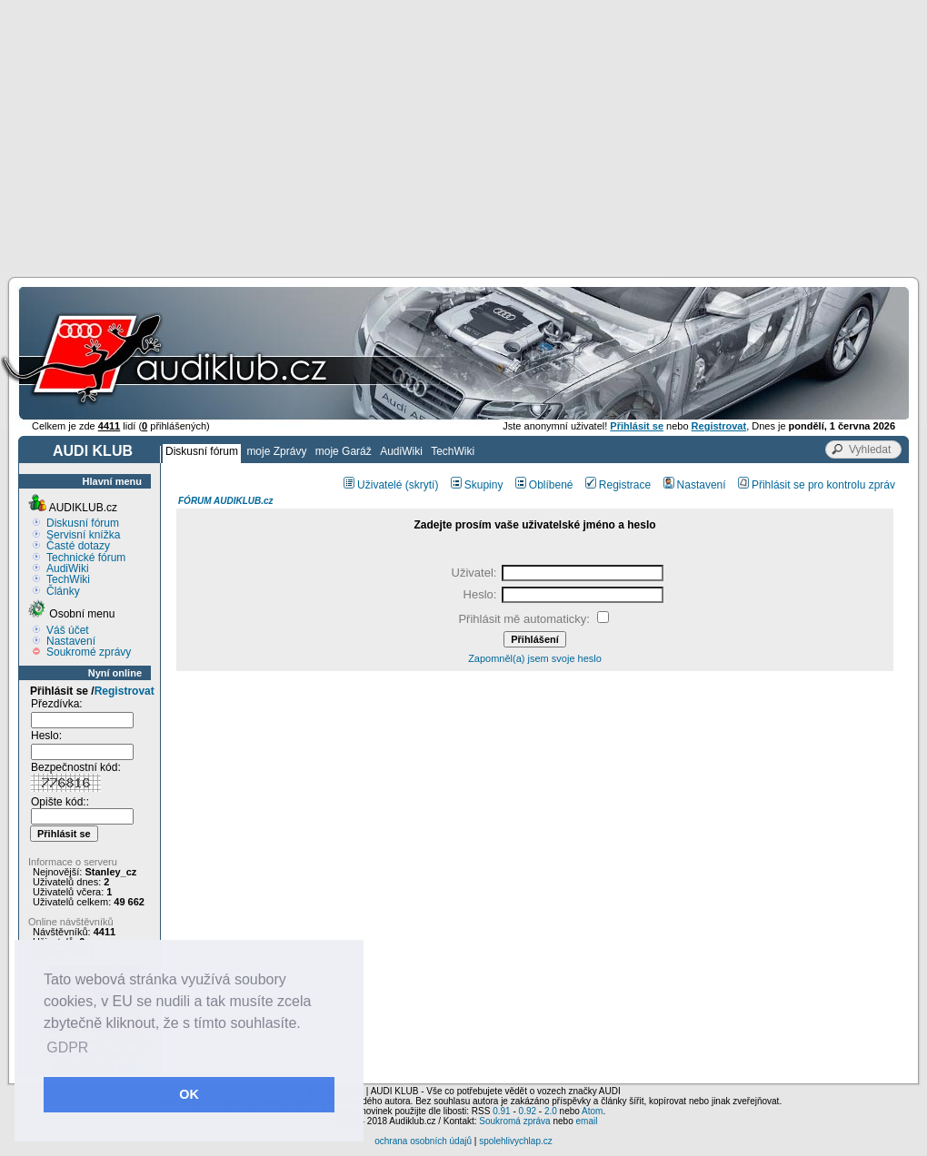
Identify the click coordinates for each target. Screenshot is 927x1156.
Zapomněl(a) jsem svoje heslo (535, 658)
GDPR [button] (67, 1047)
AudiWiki (401, 451)
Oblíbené (544, 485)
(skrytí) (422, 485)
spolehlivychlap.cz (516, 1141)
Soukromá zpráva (514, 1121)
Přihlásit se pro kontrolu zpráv (816, 485)
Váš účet (67, 630)
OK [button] (189, 1094)
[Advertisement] (464, 136)
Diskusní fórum (201, 451)
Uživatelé (373, 485)
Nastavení (70, 641)
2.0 (550, 1111)
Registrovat (124, 691)
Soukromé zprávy (88, 652)
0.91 (501, 1111)
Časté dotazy (78, 545)
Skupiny (477, 485)
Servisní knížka (83, 535)
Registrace (618, 485)
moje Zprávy (276, 451)
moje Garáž (343, 451)
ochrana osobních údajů (423, 1141)
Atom (592, 1111)
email (586, 1121)
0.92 (527, 1111)
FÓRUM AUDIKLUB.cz (226, 501)
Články (63, 591)
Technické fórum (85, 557)
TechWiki (452, 451)
